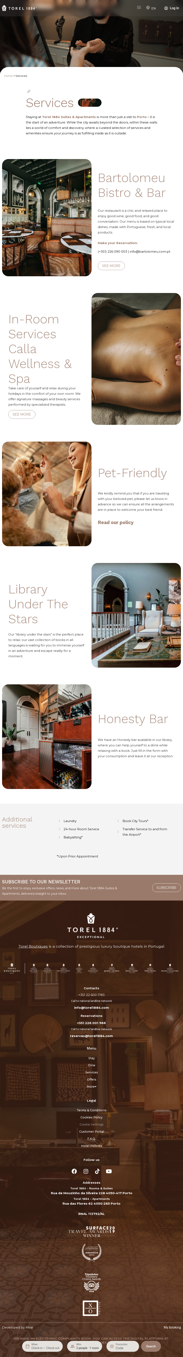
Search (151, 1346)
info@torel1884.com (91, 1008)
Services (91, 1072)
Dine (91, 1065)
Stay (91, 1058)
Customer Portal (91, 1131)
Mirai (29, 1327)
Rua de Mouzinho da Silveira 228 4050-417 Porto (91, 1193)
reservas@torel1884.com (91, 1036)
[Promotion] (126, 1348)
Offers (91, 1079)
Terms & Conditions (92, 1110)
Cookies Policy (91, 1117)
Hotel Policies (91, 1146)
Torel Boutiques (33, 946)
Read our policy (116, 522)
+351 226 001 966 (91, 1023)
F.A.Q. (91, 1139)
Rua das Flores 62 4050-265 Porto (91, 1203)
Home (8, 75)
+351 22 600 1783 (91, 995)
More (92, 1086)
